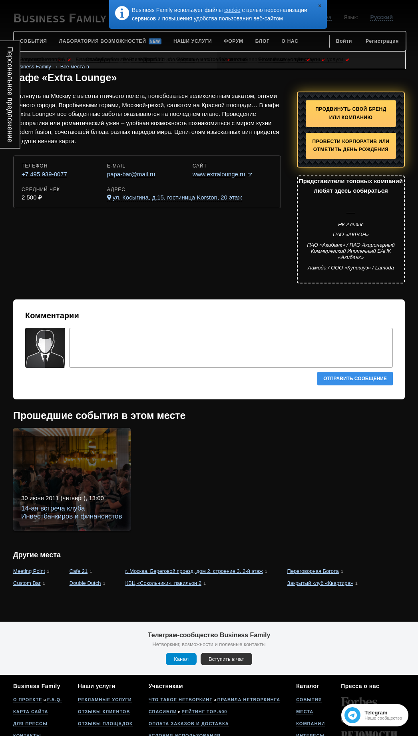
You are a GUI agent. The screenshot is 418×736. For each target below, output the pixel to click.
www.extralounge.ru (219, 174)
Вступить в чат (226, 616)
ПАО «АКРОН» (351, 234)
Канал (181, 616)
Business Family (32, 67)
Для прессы (30, 680)
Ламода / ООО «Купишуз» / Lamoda (351, 268)
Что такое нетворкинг (181, 656)
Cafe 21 (79, 528)
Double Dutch (85, 540)
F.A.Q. (54, 656)
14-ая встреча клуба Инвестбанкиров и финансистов (173, 445)
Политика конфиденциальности (195, 704)
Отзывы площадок (105, 680)
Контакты (27, 692)
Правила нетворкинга (248, 656)
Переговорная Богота (313, 528)
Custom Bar (27, 540)
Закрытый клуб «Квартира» (320, 540)
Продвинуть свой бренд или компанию (350, 113)
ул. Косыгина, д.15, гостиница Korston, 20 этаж (177, 197)
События (309, 656)
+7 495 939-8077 (44, 174)
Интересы (310, 692)
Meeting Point (29, 528)
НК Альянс (351, 224)
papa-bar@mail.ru (131, 174)
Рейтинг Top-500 (204, 668)
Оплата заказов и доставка (189, 680)
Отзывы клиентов (104, 668)
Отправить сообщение (355, 378)
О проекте (27, 656)
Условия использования (185, 692)
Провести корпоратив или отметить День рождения (351, 146)
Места (304, 668)
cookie (232, 10)
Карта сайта (30, 668)
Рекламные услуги (105, 656)
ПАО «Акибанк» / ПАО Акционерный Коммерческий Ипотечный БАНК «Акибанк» (351, 251)
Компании (310, 680)
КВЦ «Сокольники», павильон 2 (163, 540)
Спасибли (163, 668)
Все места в (74, 67)
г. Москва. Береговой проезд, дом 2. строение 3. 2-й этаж (194, 528)
